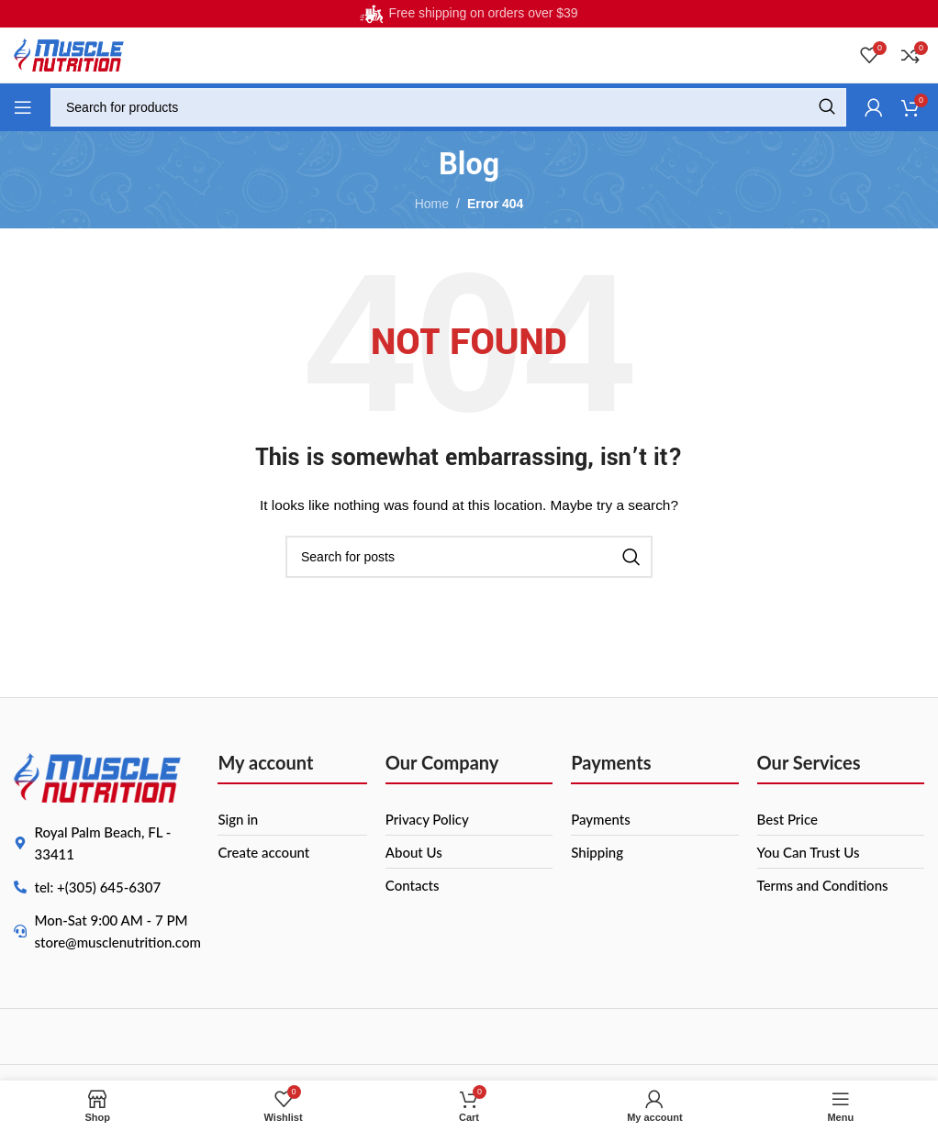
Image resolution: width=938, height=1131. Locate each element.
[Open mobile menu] (23, 107)
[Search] (448, 107)
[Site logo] (69, 54)
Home (432, 203)
